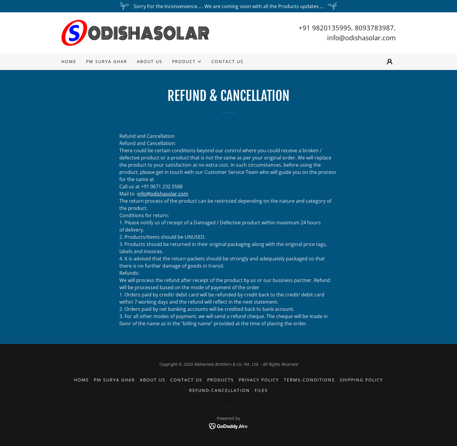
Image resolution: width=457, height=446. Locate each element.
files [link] (261, 390)
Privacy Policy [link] (259, 380)
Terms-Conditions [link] (309, 380)
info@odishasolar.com (162, 193)
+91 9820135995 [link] (325, 27)
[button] (187, 61)
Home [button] (81, 380)
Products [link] (220, 380)
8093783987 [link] (374, 27)
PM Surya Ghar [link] (106, 61)
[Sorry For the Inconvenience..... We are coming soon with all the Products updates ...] (228, 6)
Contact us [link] (227, 61)
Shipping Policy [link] (361, 380)
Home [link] (68, 61)
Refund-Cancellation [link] (219, 390)
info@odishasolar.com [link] (361, 37)
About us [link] (149, 61)
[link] (136, 32)
